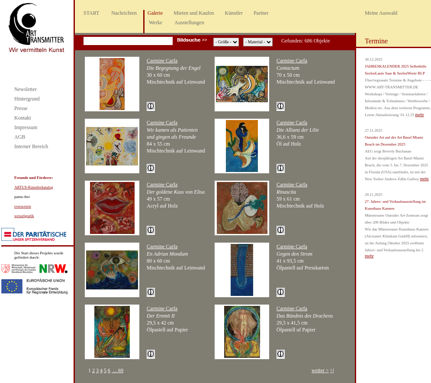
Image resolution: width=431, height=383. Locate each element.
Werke (155, 22)
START (91, 13)
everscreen (22, 206)
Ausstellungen (189, 22)
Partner (261, 13)
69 (120, 370)
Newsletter (25, 89)
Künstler (234, 13)
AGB (19, 137)
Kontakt (22, 118)
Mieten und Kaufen (194, 13)
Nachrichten (124, 13)
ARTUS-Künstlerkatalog (33, 187)
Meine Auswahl (381, 13)
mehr (419, 114)
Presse (21, 108)
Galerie (155, 13)
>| (332, 370)
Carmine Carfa (162, 61)
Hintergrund (26, 99)
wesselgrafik (24, 216)
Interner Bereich (31, 146)
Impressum (25, 127)
